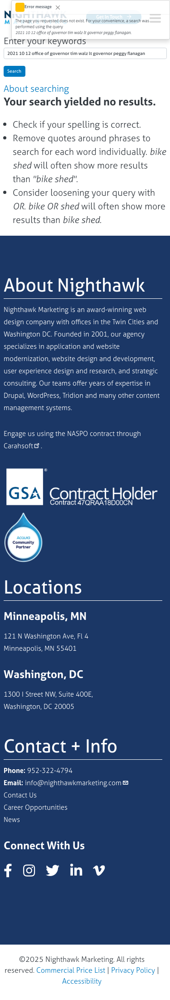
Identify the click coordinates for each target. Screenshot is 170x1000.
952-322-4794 (50, 770)
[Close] (58, 7)
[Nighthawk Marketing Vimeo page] (103, 873)
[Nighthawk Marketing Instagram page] (33, 873)
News (12, 819)
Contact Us (20, 795)
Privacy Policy (133, 970)
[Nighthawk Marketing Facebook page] (12, 873)
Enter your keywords (45, 41)
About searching (36, 88)
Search (14, 71)
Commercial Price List (70, 970)
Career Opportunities (36, 807)
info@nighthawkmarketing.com (73, 782)
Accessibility (82, 981)
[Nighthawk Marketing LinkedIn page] (80, 873)
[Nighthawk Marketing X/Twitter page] (57, 873)
